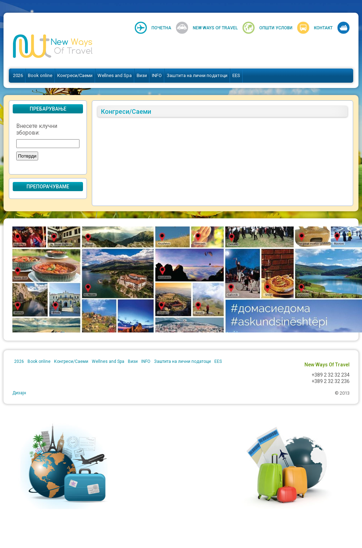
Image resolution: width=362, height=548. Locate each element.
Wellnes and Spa (114, 75)
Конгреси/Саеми (75, 75)
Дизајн (19, 392)
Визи (142, 75)
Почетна (161, 27)
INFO (157, 75)
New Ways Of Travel (215, 27)
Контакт (323, 27)
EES (236, 75)
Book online (40, 75)
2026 (18, 75)
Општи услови (275, 27)
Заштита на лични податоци (197, 75)
